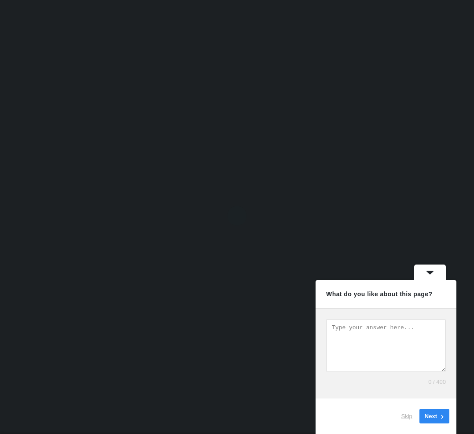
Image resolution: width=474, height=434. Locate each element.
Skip (406, 416)
